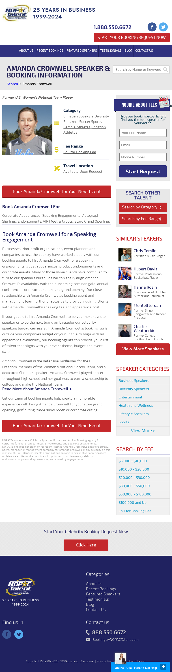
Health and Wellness (136, 405)
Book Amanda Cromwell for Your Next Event (57, 191)
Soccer (84, 121)
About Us (26, 51)
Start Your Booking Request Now (132, 37)
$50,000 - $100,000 (135, 494)
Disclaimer (87, 661)
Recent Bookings (50, 51)
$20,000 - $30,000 (134, 477)
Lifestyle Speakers (134, 414)
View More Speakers (143, 349)
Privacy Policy (106, 661)
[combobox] (143, 207)
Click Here (86, 545)
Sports (96, 121)
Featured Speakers (82, 51)
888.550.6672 (106, 633)
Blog (128, 51)
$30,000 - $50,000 (134, 486)
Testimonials (110, 51)
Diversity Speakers (134, 389)
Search (12, 84)
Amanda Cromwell (37, 84)
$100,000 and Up (132, 502)
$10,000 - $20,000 (134, 469)
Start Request (143, 171)
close (163, 667)
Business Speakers (134, 380)
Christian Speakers (78, 116)
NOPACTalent (69, 661)
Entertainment (130, 397)
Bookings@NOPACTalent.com (115, 639)
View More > (143, 430)
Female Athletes (76, 127)
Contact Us (144, 51)
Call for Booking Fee (79, 152)
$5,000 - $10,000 (133, 461)
